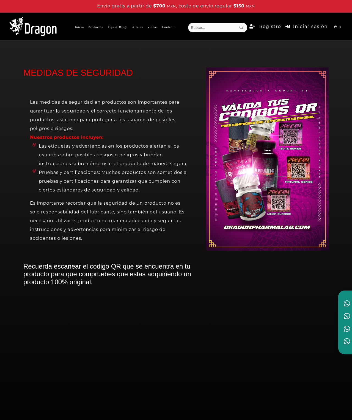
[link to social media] (347, 303)
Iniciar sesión (306, 26)
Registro (265, 26)
